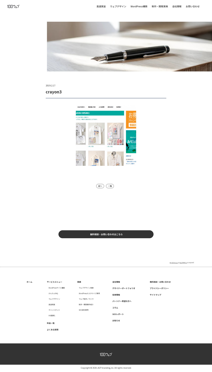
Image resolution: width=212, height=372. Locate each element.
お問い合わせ (193, 9)
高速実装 (101, 9)
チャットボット (51, 313)
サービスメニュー (54, 285)
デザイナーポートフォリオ (124, 291)
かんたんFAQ (50, 296)
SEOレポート (117, 316)
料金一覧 (49, 324)
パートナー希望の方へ (122, 304)
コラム (113, 310)
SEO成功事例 (80, 313)
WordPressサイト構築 (54, 291)
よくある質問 (51, 331)
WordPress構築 (139, 9)
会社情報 (176, 9)
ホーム (30, 285)
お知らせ (115, 322)
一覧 (110, 185)
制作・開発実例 (160, 9)
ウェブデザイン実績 (83, 291)
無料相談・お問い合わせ (161, 285)
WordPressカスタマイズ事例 (87, 296)
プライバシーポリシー (160, 291)
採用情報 (115, 297)
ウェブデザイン (118, 9)
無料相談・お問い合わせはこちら (117, 236)
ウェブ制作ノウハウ (83, 302)
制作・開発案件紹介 (83, 307)
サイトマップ (156, 297)
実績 (77, 285)
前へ (99, 185)
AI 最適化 (48, 318)
